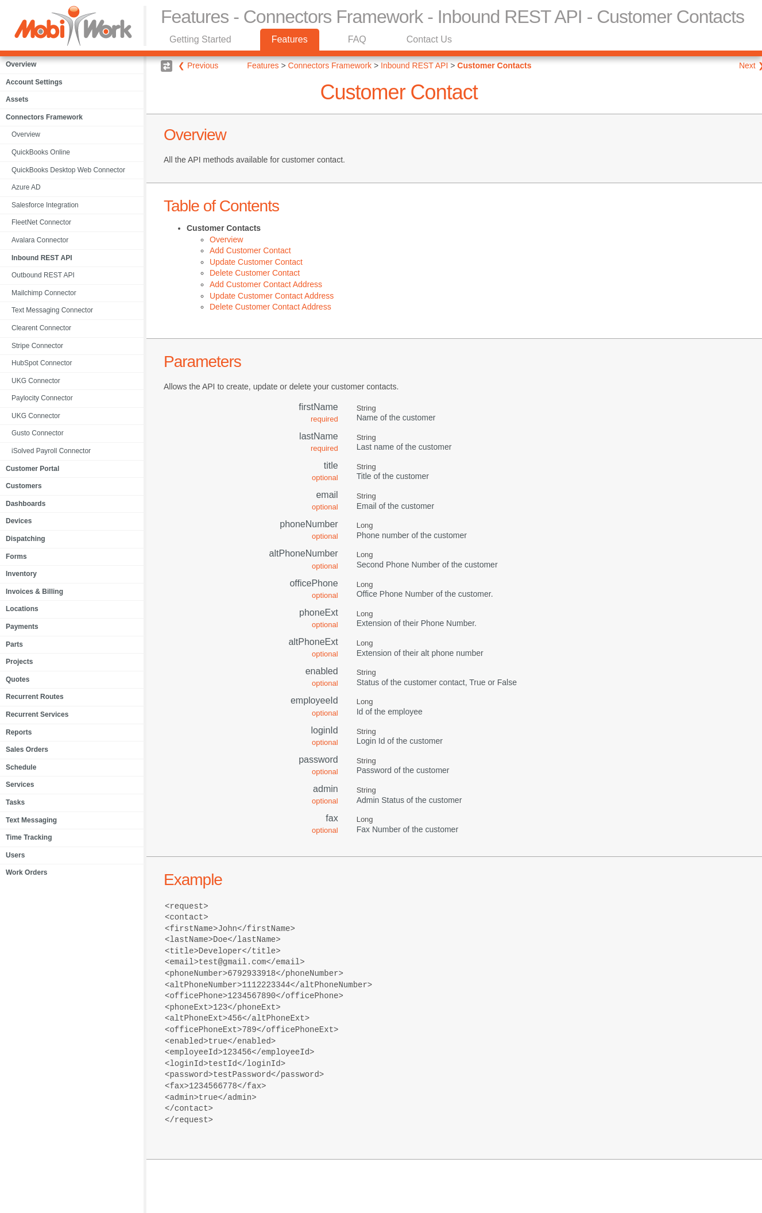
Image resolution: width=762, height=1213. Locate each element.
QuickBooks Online (40, 152)
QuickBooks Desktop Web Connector (68, 170)
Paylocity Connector (42, 398)
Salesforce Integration (45, 205)
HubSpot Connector (41, 363)
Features (290, 39)
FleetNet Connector (41, 222)
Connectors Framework (331, 65)
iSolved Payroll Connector (51, 451)
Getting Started (200, 39)
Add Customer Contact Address (266, 284)
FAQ (357, 39)
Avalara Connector (39, 240)
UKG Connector (35, 381)
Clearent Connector (41, 328)
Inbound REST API (41, 258)
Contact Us (429, 39)
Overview (25, 134)
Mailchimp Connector (43, 293)
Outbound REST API (43, 275)
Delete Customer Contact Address (270, 306)
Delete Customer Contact (255, 272)
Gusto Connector (37, 433)
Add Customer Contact (250, 250)
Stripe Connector (37, 346)
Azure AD (26, 187)
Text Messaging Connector (52, 310)
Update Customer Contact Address (272, 295)
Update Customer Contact (256, 261)
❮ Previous (198, 65)
